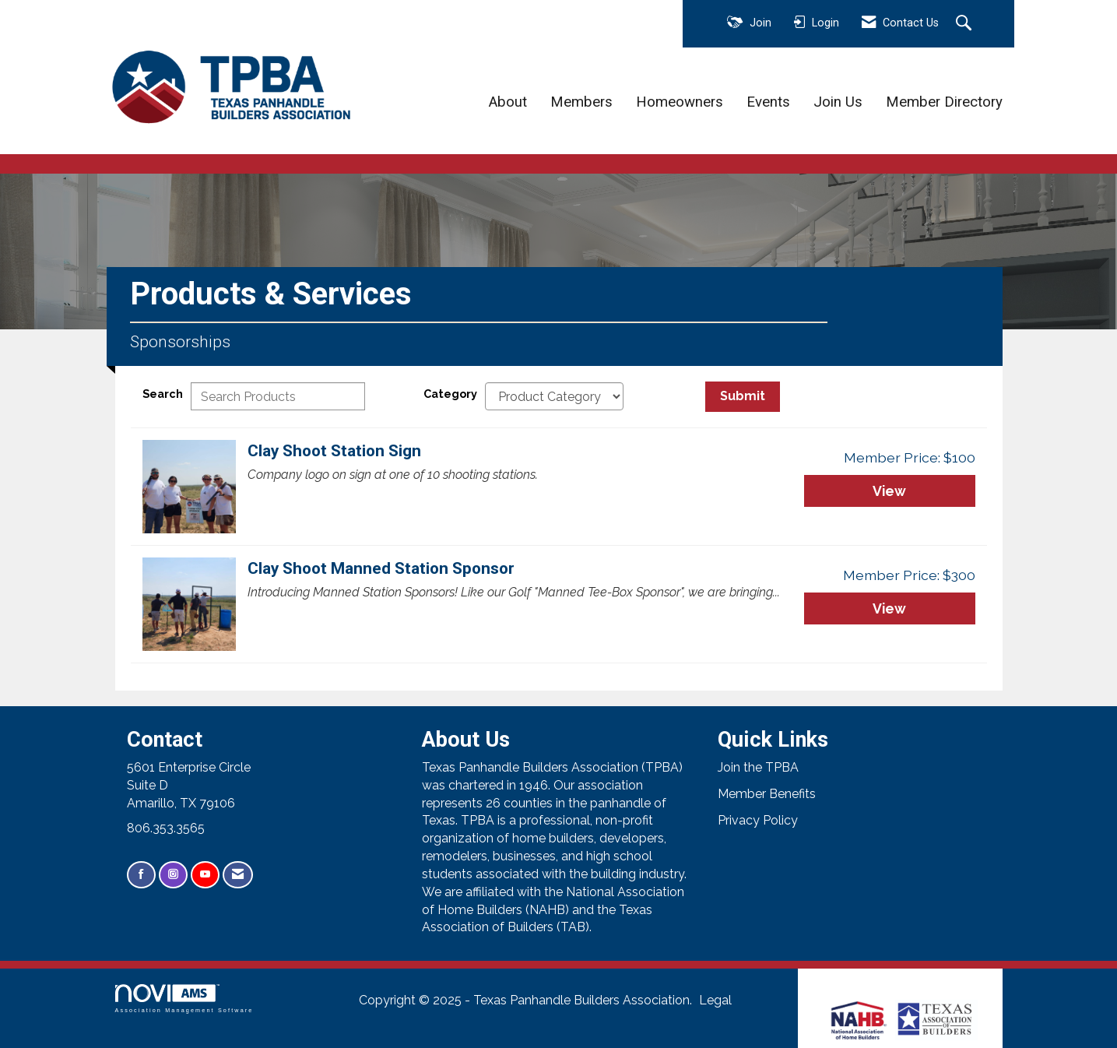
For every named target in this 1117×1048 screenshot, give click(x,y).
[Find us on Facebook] (141, 874)
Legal (715, 1000)
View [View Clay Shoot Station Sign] (889, 491)
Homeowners (679, 102)
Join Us (837, 102)
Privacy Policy (758, 820)
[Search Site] (965, 24)
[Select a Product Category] (554, 396)
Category (450, 393)
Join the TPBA (758, 767)
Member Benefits (767, 793)
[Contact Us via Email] (238, 874)
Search (162, 393)
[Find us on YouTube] (205, 874)
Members (581, 102)
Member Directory (944, 102)
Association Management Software (184, 998)
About (508, 102)
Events (768, 102)
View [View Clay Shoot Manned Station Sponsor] (889, 608)
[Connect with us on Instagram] (173, 874)
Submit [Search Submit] (742, 396)
